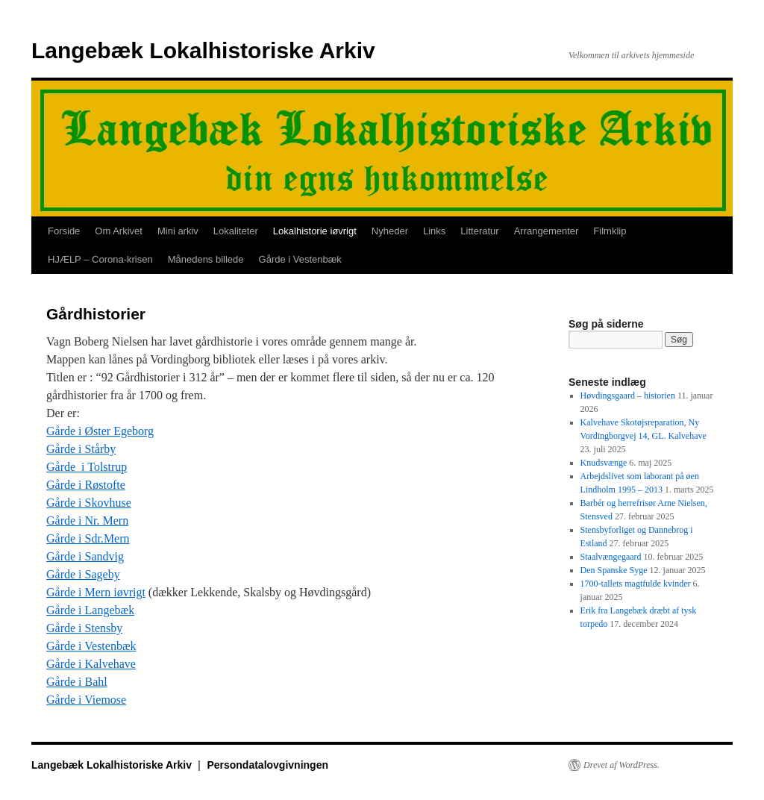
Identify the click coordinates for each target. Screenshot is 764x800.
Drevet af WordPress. (621, 765)
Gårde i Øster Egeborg (100, 431)
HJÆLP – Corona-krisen (100, 259)
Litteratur (479, 231)
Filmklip (609, 231)
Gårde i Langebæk (90, 610)
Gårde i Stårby (81, 449)
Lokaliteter (235, 231)
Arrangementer (546, 231)
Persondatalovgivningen (267, 765)
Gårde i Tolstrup (86, 466)
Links (434, 231)
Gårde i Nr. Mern (87, 520)
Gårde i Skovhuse (88, 502)
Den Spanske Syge (614, 570)
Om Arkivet (119, 231)
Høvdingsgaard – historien (627, 395)
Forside (64, 231)
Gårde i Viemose (86, 699)
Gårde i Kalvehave (91, 663)
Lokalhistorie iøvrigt (315, 231)
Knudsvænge (603, 462)
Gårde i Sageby (83, 574)
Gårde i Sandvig (85, 556)
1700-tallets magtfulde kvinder (635, 583)
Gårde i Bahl (76, 681)
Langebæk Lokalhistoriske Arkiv (203, 50)
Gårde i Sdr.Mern (88, 538)
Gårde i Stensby (84, 628)
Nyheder (390, 231)
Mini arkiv (177, 231)
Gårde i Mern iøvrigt (95, 592)
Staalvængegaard (611, 556)
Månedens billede (206, 259)
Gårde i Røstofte (85, 484)
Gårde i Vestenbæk (300, 259)
